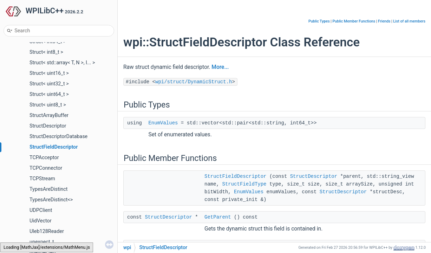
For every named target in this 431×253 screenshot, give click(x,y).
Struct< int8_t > (46, 52)
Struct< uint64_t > (49, 94)
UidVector (41, 221)
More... (220, 67)
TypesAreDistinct (49, 189)
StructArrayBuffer (49, 115)
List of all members (409, 21)
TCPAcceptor (44, 158)
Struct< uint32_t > (49, 84)
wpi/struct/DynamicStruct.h (193, 82)
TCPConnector (46, 168)
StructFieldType (244, 184)
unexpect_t (42, 242)
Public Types (319, 21)
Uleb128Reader (47, 231)
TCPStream (42, 179)
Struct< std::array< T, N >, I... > (62, 63)
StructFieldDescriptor (54, 147)
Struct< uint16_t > (49, 73)
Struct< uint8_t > (48, 105)
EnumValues (163, 123)
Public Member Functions (354, 21)
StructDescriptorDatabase (58, 137)
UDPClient (41, 210)
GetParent (217, 217)
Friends (384, 21)
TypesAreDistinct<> (51, 200)
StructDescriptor (48, 126)
